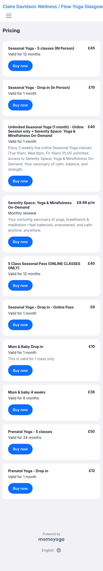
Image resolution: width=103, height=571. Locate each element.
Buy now (20, 66)
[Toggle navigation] (9, 16)
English (51, 550)
